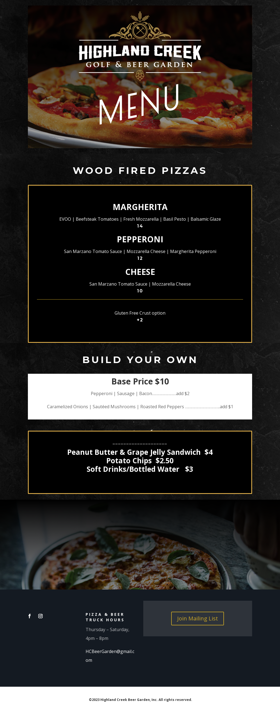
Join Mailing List (197, 618)
